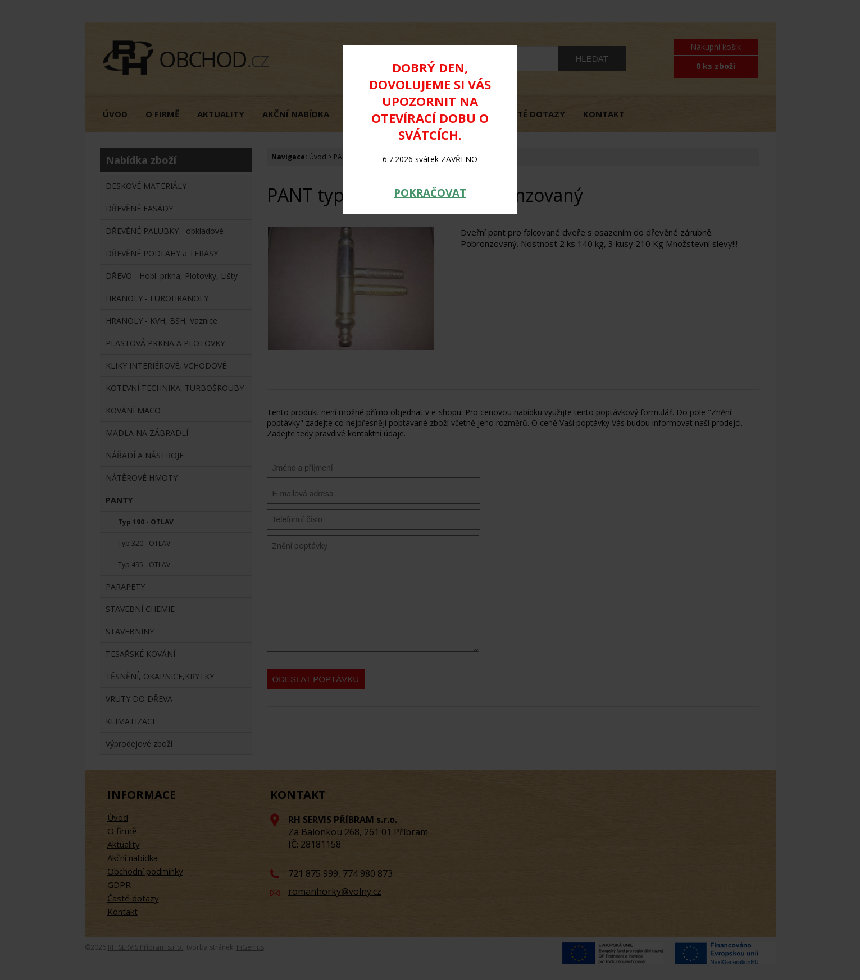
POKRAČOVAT (430, 193)
